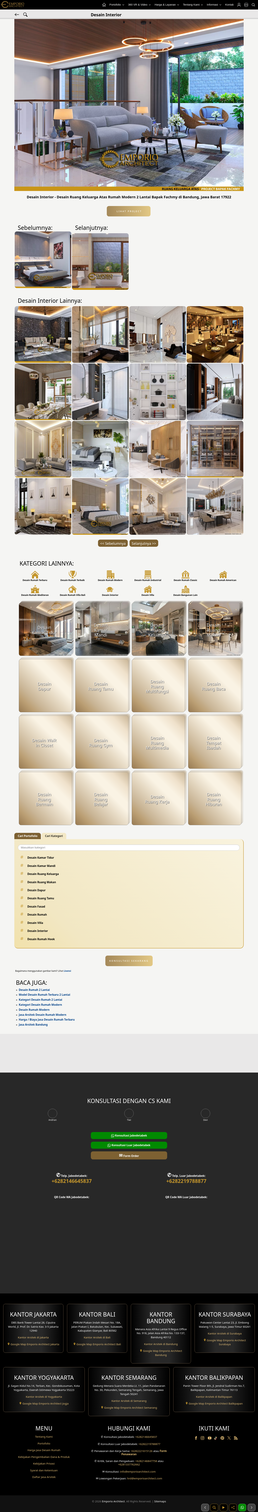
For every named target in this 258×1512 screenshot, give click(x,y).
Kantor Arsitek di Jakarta (33, 1337)
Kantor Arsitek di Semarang (129, 1401)
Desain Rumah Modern (34, 1009)
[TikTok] (216, 1439)
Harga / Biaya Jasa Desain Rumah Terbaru (47, 1019)
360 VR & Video (139, 4)
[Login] (238, 5)
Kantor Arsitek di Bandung (161, 1344)
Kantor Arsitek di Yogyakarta (44, 1396)
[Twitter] (229, 1439)
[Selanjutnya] (251, 1507)
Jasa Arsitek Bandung (33, 1024)
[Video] (224, 1507)
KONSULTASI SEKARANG (129, 960)
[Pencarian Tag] (25, 14)
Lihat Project (128, 211)
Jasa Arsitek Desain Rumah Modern (42, 1014)
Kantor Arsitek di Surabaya (225, 1333)
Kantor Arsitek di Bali (97, 1337)
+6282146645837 (72, 1181)
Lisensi (67, 970)
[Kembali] (17, 14)
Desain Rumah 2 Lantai (34, 990)
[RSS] (236, 1439)
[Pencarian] (253, 5)
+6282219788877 (186, 1181)
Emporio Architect (113, 1501)
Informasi (214, 4)
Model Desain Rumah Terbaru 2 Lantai (44, 994)
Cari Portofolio (27, 836)
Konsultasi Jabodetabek (129, 1135)
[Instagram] (203, 1439)
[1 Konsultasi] (242, 1507)
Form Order (129, 1155)
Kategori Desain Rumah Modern (40, 1004)
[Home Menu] (104, 5)
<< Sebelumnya (113, 543)
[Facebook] (196, 1439)
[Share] (233, 1507)
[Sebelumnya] (205, 1507)
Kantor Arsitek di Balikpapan (214, 1396)
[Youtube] (210, 1439)
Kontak (229, 4)
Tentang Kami (193, 4)
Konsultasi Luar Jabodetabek (129, 1145)
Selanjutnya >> (144, 543)
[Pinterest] (223, 1439)
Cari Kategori (53, 836)
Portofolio (117, 4)
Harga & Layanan (167, 4)
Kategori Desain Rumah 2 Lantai (40, 999)
